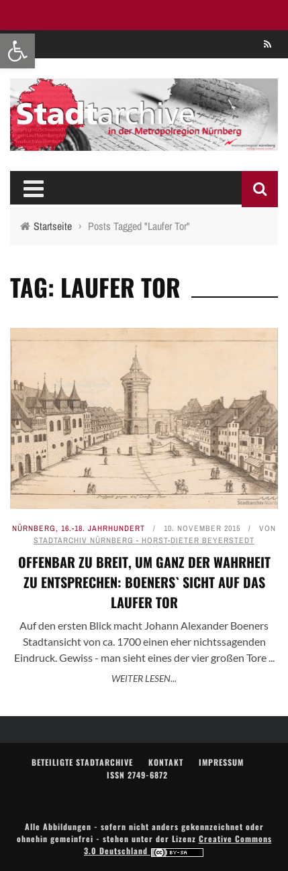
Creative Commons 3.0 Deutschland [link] (178, 844)
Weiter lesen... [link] (144, 678)
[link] (17, 51)
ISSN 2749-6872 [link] (137, 774)
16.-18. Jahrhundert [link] (103, 528)
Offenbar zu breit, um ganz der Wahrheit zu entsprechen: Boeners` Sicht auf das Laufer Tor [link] (144, 582)
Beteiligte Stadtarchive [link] (82, 762)
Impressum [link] (221, 762)
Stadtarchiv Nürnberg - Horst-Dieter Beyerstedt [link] (144, 540)
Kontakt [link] (165, 762)
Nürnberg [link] (34, 528)
